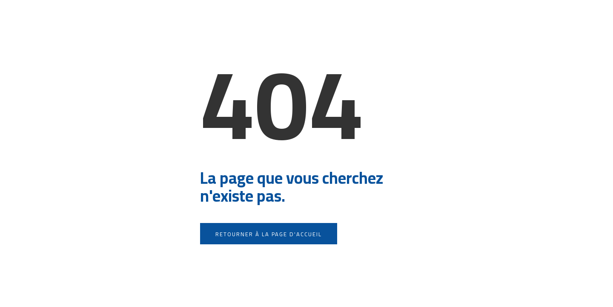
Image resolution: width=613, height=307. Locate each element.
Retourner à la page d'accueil (268, 234)
